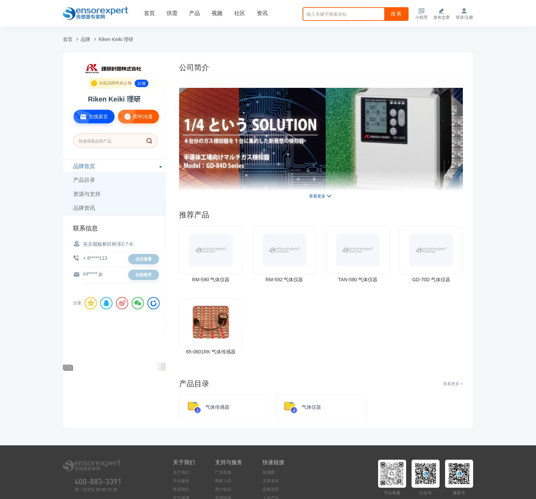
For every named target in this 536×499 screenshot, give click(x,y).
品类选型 (271, 489)
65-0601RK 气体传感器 (211, 351)
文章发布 (271, 480)
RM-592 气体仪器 (284, 279)
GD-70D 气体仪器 (431, 279)
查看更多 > (453, 383)
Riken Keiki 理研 (115, 39)
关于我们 (181, 472)
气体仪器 (311, 407)
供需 (171, 13)
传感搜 (269, 472)
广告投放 (223, 472)
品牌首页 (84, 166)
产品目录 (84, 180)
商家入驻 (223, 480)
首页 (149, 13)
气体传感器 (217, 407)
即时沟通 (135, 116)
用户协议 (223, 489)
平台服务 (181, 480)
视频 (217, 13)
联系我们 (181, 489)
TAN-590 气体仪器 (357, 279)
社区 (239, 13)
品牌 (85, 39)
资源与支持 (86, 194)
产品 (194, 13)
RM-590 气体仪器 (211, 279)
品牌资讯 (84, 208)
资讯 (262, 13)
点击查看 (143, 259)
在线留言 (90, 116)
